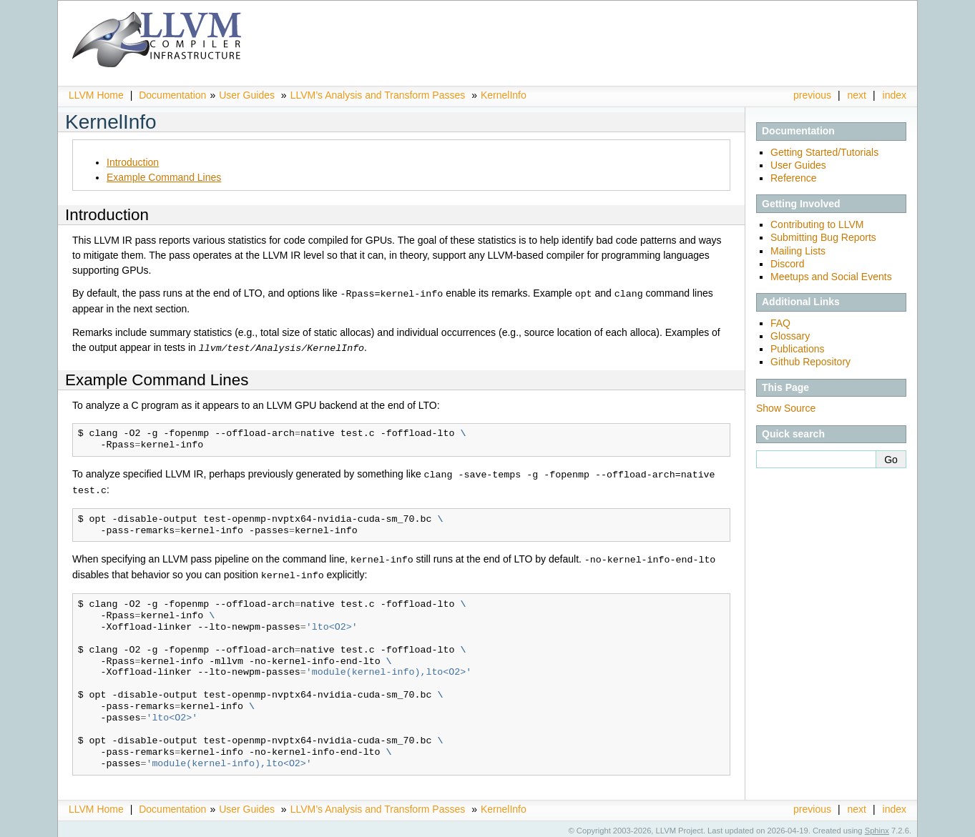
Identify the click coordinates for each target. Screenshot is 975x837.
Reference (793, 178)
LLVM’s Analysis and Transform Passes (378, 95)
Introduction (133, 162)
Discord (787, 263)
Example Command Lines (164, 177)
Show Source (785, 408)
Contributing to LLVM (816, 224)
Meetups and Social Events (831, 276)
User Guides (247, 95)
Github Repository (810, 361)
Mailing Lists (797, 251)
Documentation (172, 95)
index (894, 95)
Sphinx (877, 826)
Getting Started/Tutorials (824, 152)
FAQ (780, 323)
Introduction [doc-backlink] (107, 215)
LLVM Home (96, 95)
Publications (797, 349)
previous (812, 95)
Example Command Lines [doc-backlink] (156, 378)
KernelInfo (503, 95)
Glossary (790, 336)
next (857, 95)
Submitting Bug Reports (823, 237)
